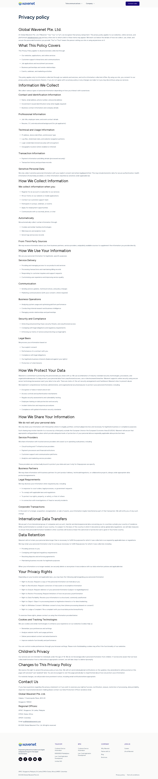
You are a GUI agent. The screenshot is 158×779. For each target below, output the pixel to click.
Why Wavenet (105, 748)
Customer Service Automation (60, 749)
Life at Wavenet (128, 751)
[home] (27, 3)
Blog (102, 754)
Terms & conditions (133, 775)
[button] (74, 3)
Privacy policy (120, 775)
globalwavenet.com (35, 38)
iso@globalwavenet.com (32, 721)
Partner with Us (105, 751)
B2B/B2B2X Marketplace (62, 753)
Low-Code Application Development (61, 757)
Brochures (104, 757)
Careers (126, 748)
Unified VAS (58, 761)
